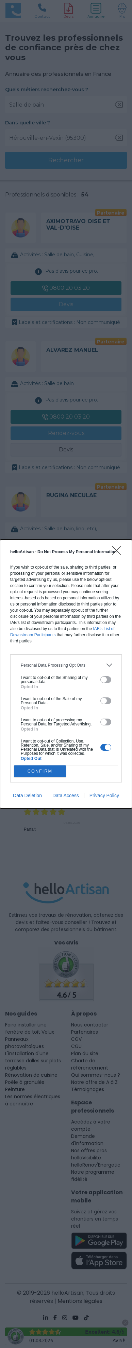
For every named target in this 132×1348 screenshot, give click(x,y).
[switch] (105, 679)
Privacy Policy (104, 795)
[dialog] (66, 674)
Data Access (65, 795)
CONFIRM (40, 771)
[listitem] (66, 665)
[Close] (118, 552)
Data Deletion (27, 795)
